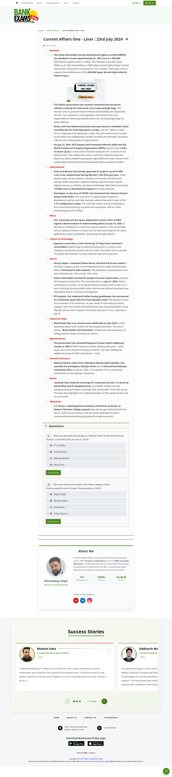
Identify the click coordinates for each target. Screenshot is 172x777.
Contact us (90, 728)
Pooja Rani (56, 507)
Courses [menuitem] (75, 3)
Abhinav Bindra (58, 458)
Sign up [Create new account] (149, 3)
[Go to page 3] (80, 711)
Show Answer (53, 472)
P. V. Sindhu (56, 445)
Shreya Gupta (57, 500)
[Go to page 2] (77, 711)
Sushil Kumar (57, 451)
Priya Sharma (57, 513)
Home (40, 30)
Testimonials (111, 728)
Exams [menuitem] (39, 3)
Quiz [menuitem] (65, 3)
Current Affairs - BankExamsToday (90, 769)
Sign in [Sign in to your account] (136, 3)
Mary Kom (56, 464)
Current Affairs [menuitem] (27, 3)
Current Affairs (53, 30)
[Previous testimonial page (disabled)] (67, 711)
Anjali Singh (57, 494)
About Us (72, 728)
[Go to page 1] (74, 711)
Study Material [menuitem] (53, 3)
